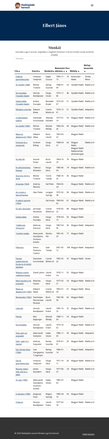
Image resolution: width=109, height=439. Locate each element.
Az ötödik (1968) (23, 84)
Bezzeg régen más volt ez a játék (22, 372)
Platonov (20, 247)
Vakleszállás (21, 217)
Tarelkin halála (22, 233)
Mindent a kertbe (23, 109)
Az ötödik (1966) (23, 126)
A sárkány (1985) (23, 394)
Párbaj (19, 316)
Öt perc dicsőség (23, 208)
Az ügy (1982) (22, 380)
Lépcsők (19, 308)
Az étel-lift (20, 159)
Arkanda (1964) (22, 184)
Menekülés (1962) (24, 297)
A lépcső (19, 402)
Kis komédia (21, 325)
